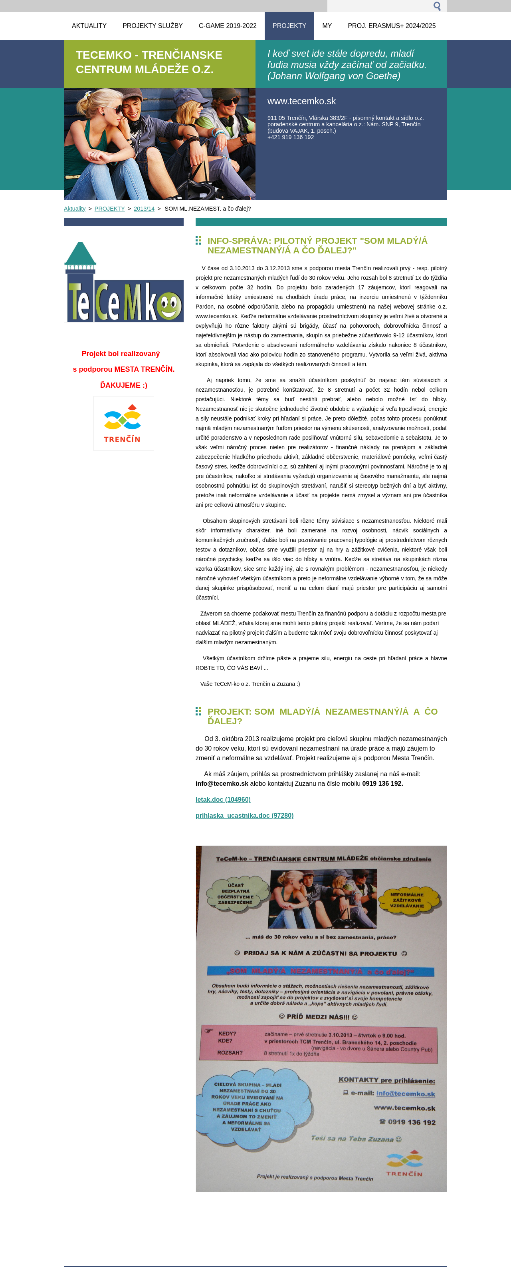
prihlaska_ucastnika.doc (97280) (244, 815)
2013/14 (144, 208)
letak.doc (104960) (223, 799)
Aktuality (74, 208)
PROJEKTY (110, 208)
